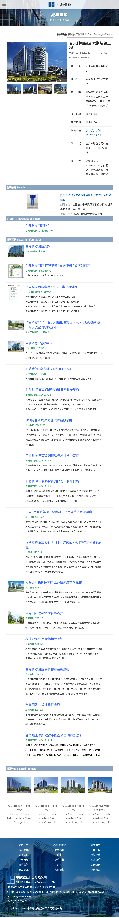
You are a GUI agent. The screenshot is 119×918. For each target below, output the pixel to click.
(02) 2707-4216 (22, 896)
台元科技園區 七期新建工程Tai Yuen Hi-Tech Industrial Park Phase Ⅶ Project (19, 814)
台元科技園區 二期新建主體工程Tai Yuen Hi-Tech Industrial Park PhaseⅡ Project (99, 814)
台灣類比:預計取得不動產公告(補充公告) (53, 735)
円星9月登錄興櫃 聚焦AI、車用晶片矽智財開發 (58, 511)
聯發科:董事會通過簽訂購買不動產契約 (52, 389)
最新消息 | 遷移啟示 (38, 343)
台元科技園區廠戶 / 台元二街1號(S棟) (51, 286)
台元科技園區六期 (37, 246)
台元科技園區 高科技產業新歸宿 (47, 669)
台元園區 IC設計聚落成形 (42, 704)
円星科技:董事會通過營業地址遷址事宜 (52, 455)
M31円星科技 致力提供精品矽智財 (48, 420)
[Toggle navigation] (4, 4)
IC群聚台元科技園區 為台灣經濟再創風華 (53, 582)
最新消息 (95, 844)
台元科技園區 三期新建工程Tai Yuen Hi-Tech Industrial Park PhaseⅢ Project (73, 814)
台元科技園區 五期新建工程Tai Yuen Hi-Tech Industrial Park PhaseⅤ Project (46, 814)
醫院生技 (59, 859)
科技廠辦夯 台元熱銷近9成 (43, 638)
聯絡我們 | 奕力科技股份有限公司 (48, 368)
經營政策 (95, 869)
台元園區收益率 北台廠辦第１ (45, 613)
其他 (59, 864)
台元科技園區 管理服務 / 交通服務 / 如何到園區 (57, 265)
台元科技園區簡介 (37, 225)
